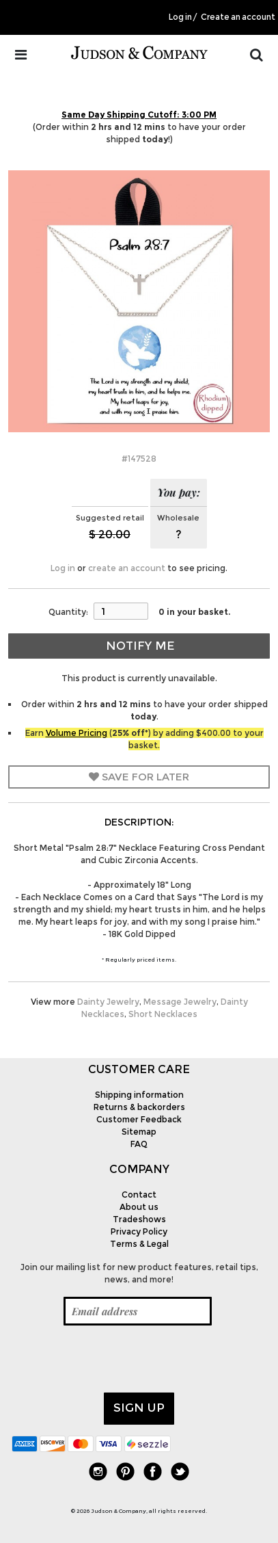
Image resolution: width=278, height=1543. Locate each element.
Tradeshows (139, 1219)
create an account (126, 568)
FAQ (139, 1144)
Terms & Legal (139, 1244)
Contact (139, 1194)
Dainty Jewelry (108, 1002)
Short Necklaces (162, 1014)
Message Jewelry (180, 1002)
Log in (180, 17)
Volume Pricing (76, 733)
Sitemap (139, 1131)
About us (139, 1207)
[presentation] (115, 1359)
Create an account (238, 17)
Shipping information (139, 1095)
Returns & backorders (139, 1107)
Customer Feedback (139, 1119)
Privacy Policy (139, 1231)
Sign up (139, 1407)
